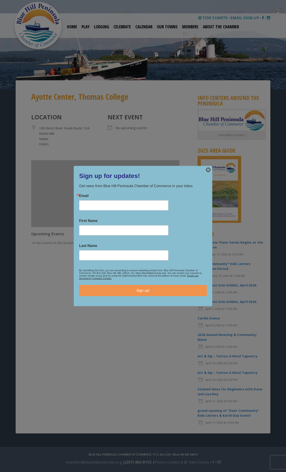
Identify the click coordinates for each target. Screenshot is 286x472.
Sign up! (143, 290)
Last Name (88, 246)
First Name (88, 221)
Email (84, 196)
